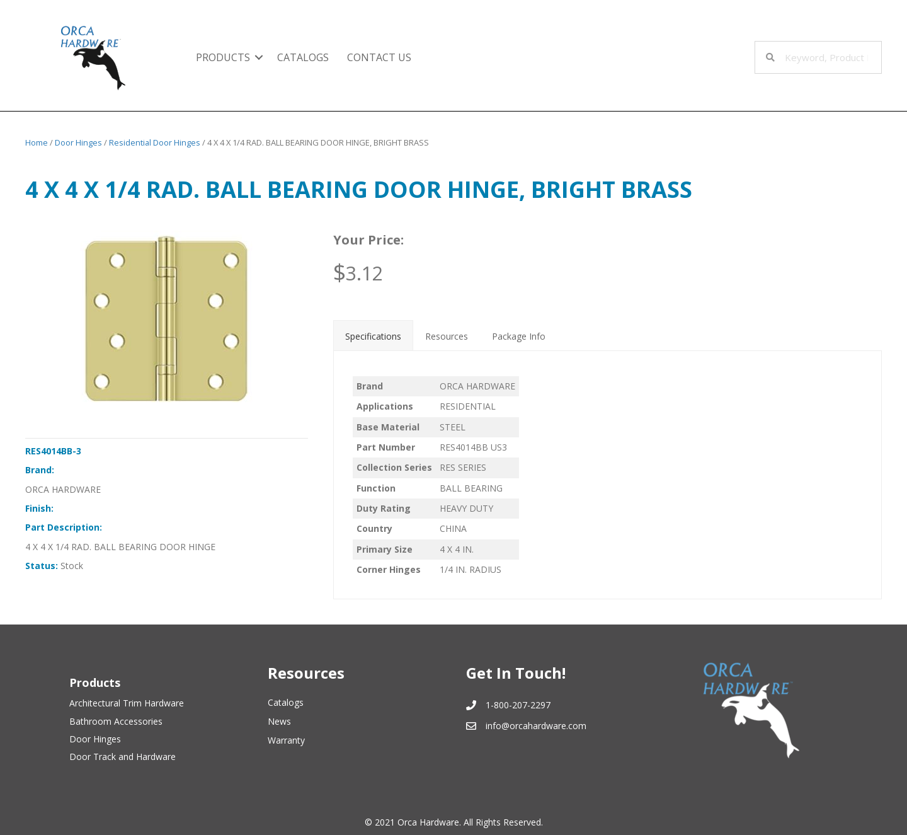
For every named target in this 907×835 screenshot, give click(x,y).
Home (36, 142)
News (279, 721)
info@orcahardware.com (536, 726)
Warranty (286, 740)
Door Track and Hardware (122, 757)
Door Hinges (78, 142)
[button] (259, 57)
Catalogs (303, 57)
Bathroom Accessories (116, 721)
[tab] (373, 335)
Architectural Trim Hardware (126, 703)
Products (223, 57)
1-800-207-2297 (518, 705)
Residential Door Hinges (154, 142)
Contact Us (379, 57)
